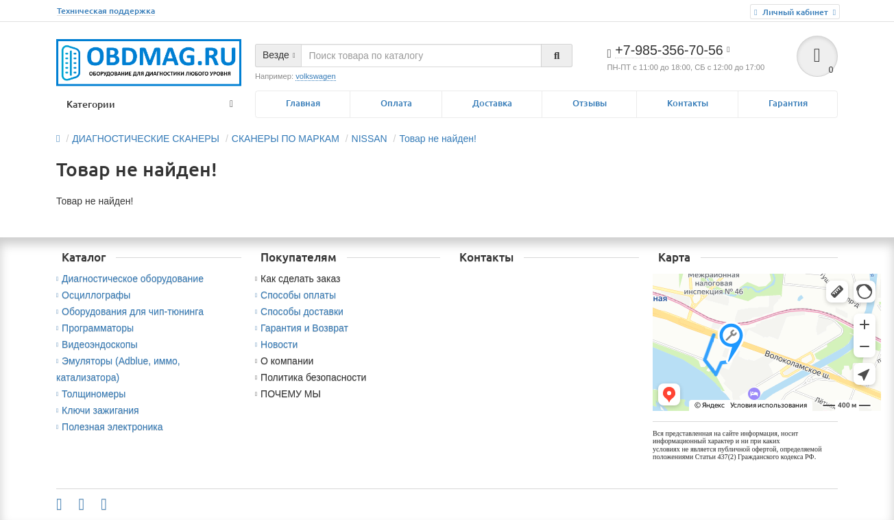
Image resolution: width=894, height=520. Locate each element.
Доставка (492, 103)
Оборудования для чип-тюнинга (130, 311)
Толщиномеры (90, 393)
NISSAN (369, 138)
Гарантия (788, 103)
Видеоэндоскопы (97, 344)
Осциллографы (93, 294)
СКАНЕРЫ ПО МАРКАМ (285, 138)
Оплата (396, 103)
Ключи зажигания (97, 410)
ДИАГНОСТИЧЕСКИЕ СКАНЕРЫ (145, 138)
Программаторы (95, 327)
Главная (303, 103)
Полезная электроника (109, 426)
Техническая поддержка (106, 10)
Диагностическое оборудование (130, 278)
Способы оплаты (295, 294)
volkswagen (315, 76)
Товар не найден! (437, 138)
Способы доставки (299, 311)
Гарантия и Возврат (301, 327)
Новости (276, 344)
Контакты (687, 103)
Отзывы (589, 103)
